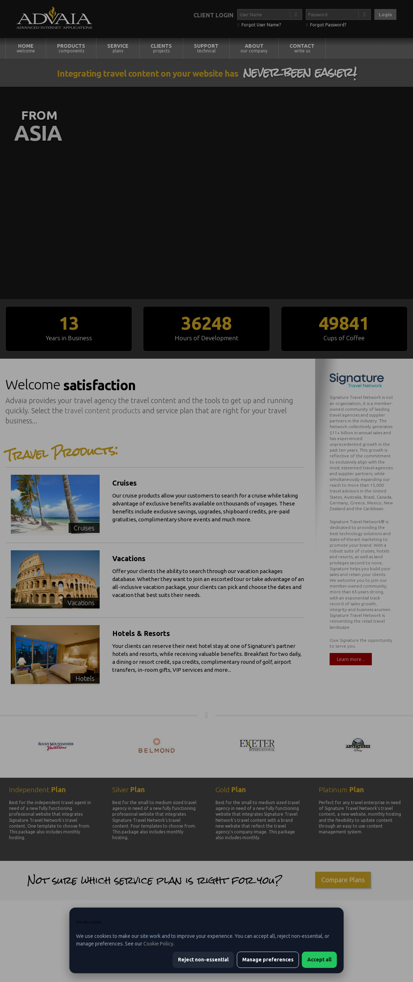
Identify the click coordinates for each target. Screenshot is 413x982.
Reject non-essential (203, 959)
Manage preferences (268, 959)
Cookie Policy (158, 944)
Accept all (319, 959)
